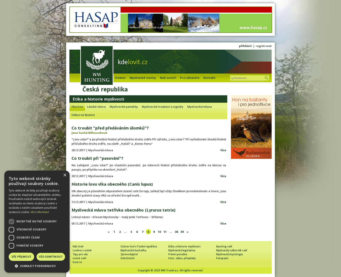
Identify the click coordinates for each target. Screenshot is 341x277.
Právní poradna (177, 254)
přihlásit (245, 46)
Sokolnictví (127, 258)
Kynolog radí (224, 246)
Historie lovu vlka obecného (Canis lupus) (112, 184)
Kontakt (209, 78)
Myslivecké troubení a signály (162, 107)
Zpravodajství (129, 254)
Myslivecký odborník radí (231, 250)
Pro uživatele (189, 78)
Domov (120, 78)
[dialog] (37, 222)
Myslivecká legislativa (181, 250)
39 (182, 232)
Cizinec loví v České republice (138, 246)
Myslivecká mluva (199, 107)
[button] (37, 266)
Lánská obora (96, 107)
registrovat (264, 46)
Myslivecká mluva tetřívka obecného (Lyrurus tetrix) (123, 210)
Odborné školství (83, 115)
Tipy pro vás (80, 254)
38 (176, 232)
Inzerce (77, 262)
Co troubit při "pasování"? (97, 158)
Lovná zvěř (79, 258)
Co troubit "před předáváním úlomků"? (110, 128)
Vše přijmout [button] (22, 257)
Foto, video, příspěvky (182, 258)
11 (165, 232)
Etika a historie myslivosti (184, 246)
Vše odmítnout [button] (51, 257)
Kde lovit (78, 246)
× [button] (64, 175)
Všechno (77, 107)
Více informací (40, 212)
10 (159, 232)
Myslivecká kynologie (229, 254)
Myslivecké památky (124, 107)
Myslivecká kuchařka (133, 250)
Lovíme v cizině (82, 250)
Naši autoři (168, 78)
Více (223, 150)
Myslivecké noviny (143, 78)
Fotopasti (222, 258)
